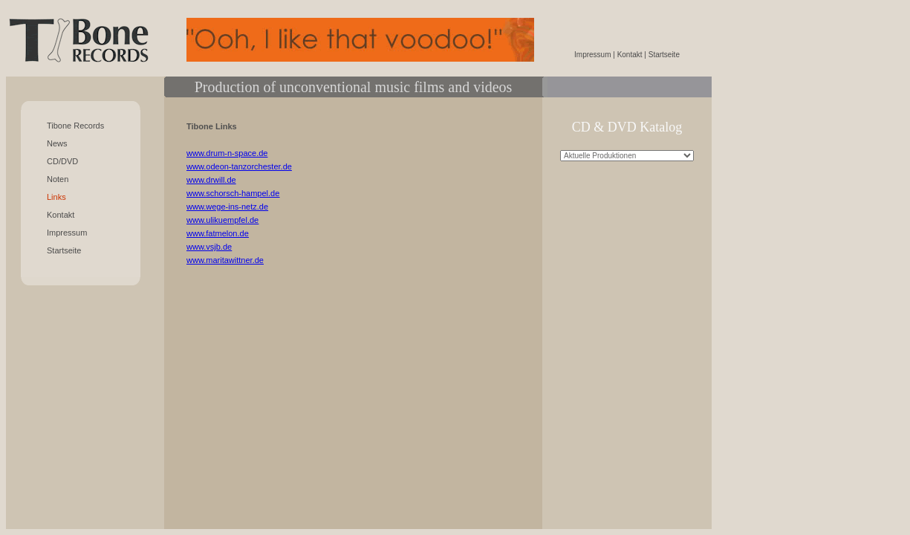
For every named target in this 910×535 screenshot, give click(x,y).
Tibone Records (75, 125)
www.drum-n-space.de (226, 153)
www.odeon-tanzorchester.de (239, 166)
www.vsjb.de (209, 246)
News (57, 143)
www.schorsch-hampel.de (232, 193)
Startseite (64, 250)
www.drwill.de (211, 179)
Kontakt (60, 214)
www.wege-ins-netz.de (227, 206)
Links (56, 196)
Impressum (67, 232)
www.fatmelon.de (217, 233)
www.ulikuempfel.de (222, 219)
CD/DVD (62, 161)
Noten (57, 179)
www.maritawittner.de (225, 260)
